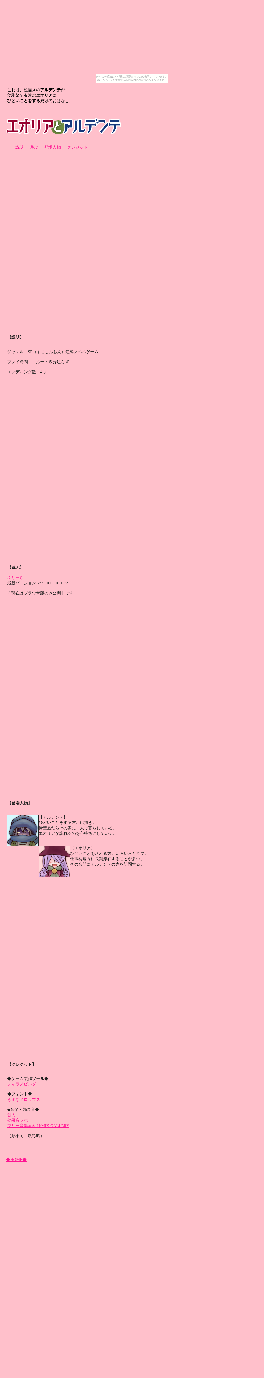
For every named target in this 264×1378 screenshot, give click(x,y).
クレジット (77, 147)
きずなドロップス (23, 1099)
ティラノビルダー (23, 1084)
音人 (11, 1115)
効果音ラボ (17, 1120)
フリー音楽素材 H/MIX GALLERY (38, 1125)
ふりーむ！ (17, 577)
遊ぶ (34, 147)
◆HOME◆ (16, 1159)
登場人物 (52, 147)
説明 (19, 147)
